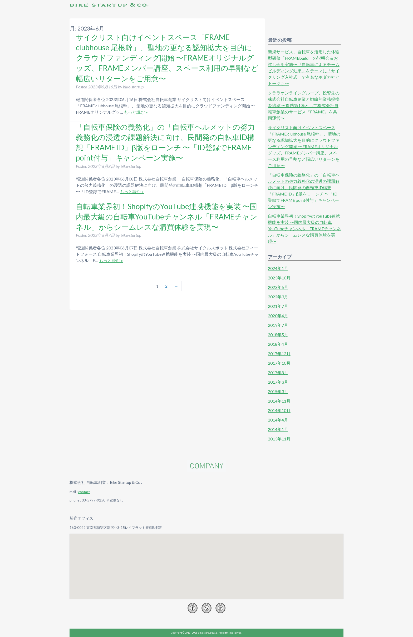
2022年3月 (278, 296)
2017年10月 (279, 362)
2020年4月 (278, 315)
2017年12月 (279, 353)
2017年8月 (278, 372)
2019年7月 (278, 325)
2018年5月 (278, 334)
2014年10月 (279, 410)
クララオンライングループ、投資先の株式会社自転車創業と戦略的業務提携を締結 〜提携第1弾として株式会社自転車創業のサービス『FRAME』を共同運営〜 (304, 105)
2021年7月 (278, 306)
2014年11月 (279, 400)
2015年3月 (278, 391)
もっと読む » (136, 111)
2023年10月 (279, 277)
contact (84, 492)
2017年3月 (278, 381)
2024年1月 (278, 268)
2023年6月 (278, 287)
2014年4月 (278, 419)
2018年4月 (278, 344)
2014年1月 (278, 429)
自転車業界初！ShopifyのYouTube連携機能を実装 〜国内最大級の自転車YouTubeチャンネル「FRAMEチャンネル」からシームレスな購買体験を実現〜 (166, 216)
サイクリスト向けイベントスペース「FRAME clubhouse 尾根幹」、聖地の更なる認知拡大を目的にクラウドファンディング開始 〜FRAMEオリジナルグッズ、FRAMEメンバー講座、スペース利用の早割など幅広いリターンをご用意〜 (167, 58)
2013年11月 (279, 438)
